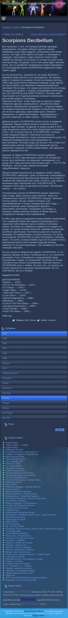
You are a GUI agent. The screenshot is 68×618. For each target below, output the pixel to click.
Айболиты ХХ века (14, 449)
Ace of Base (30, 604)
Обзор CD (10, 575)
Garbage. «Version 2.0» (16, 545)
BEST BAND (47, 600)
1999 (4, 358)
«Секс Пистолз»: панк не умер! (47, 34)
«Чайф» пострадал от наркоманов (22, 454)
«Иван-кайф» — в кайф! (17, 445)
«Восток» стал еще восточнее (20, 538)
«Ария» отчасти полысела (18, 563)
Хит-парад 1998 (13, 531)
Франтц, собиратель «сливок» (20, 549)
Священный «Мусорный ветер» (20, 512)
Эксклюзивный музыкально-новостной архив (34, 5)
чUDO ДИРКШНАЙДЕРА (17, 533)
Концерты (7, 388)
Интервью (7, 378)
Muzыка (6, 363)
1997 (4, 348)
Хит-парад (7, 413)
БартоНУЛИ (11, 484)
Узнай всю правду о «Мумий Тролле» (23, 487)
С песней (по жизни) (15, 556)
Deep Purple (48, 591)
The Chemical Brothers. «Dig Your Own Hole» (26, 498)
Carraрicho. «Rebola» (15, 540)
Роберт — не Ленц (14, 561)
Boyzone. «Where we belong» (19, 543)
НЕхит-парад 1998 (14, 461)
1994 (16, 27)
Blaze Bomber (14, 600)
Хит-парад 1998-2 (14, 466)
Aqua (43, 603)
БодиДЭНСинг (12, 510)
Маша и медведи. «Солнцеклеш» (21, 503)
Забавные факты (10, 373)
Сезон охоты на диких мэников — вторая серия (28, 554)
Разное (33, 320)
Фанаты (6, 408)
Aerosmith (8, 594)
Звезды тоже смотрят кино (18, 552)
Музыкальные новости (33, 611)
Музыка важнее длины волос (19, 573)
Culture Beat (8, 592)
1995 (4, 338)
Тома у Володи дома (15, 470)
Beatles (28, 599)
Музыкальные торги (15, 456)
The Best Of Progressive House (20, 505)
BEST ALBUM (42, 595)
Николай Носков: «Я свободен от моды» (24, 559)
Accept (52, 595)
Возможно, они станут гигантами (21, 580)
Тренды (5, 403)
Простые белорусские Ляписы (20, 473)
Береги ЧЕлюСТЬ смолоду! (18, 491)
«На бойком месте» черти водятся (22, 452)
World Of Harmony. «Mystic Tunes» (21, 494)
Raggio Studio (38, 615)
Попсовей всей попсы (16, 459)
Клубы (5, 383)
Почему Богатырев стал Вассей (20, 475)
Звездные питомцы (14, 468)
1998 (4, 353)
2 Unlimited (22, 591)
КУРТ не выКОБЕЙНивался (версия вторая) (26, 577)
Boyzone (31, 595)
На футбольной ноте (15, 517)
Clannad (23, 595)
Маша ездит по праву (16, 519)
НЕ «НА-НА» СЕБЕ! (15, 526)
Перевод (6, 393)
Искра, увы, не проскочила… (19, 536)
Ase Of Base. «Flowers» (16, 501)
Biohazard (36, 592)
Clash (39, 600)
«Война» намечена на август (19, 568)
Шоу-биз (6, 418)
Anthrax (59, 592)
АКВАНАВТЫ (12, 522)
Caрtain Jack (15, 604)
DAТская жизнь (13, 524)
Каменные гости (13, 482)
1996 (4, 343)
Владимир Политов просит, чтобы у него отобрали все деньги (34, 529)
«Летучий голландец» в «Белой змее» (23, 480)
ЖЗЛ (4, 368)
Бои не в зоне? (13, 489)
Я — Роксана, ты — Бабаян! (19, 566)
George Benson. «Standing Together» (23, 496)
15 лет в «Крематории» (16, 477)
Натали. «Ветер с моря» (17, 508)
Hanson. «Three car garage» (18, 547)
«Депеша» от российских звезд (20, 570)
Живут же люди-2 (13, 34)
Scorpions (51, 320)
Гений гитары (12, 447)
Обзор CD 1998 (13, 463)
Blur (17, 594)
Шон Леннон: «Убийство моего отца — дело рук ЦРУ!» (31, 515)
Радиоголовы (12, 442)
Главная (6, 27)
